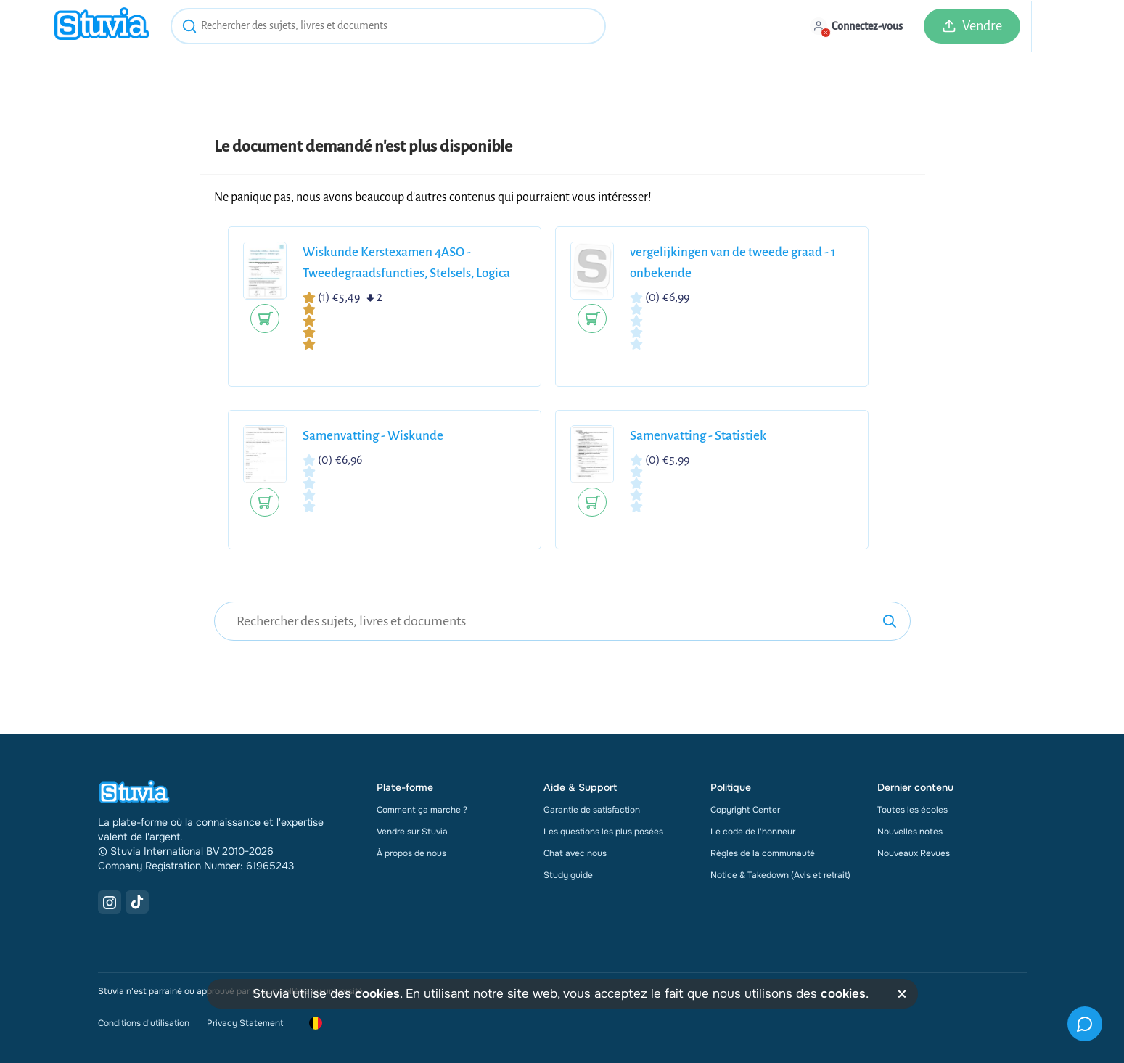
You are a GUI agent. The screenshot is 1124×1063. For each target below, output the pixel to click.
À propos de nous (411, 853)
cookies (377, 993)
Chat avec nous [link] (575, 853)
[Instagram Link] (109, 902)
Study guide (568, 875)
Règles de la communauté (762, 853)
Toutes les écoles (912, 810)
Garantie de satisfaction (591, 810)
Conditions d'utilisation (143, 1023)
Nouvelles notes (910, 831)
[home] (101, 25)
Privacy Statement (245, 1023)
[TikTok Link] (137, 902)
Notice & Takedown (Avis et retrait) (780, 875)
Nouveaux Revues (913, 853)
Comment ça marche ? (422, 810)
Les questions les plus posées (603, 831)
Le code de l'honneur (752, 831)
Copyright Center (745, 810)
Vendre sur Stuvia (412, 831)
